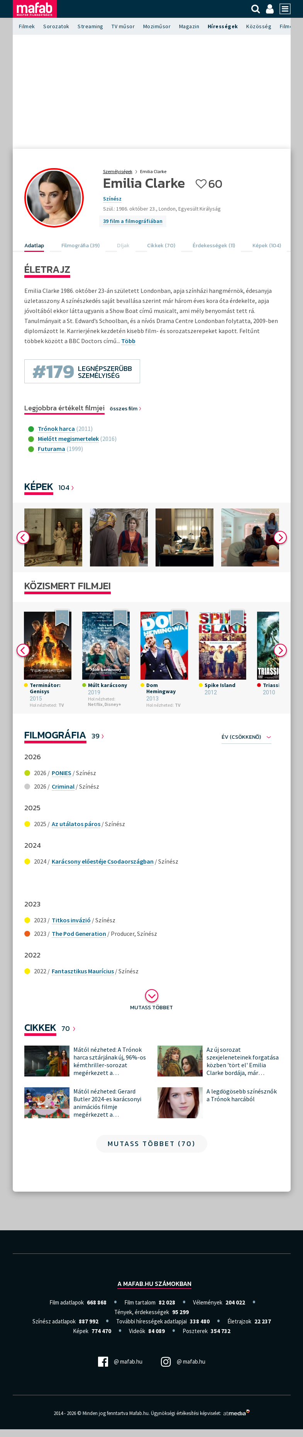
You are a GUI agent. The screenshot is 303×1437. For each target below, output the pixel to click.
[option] (53, 537)
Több (128, 341)
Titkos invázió (71, 920)
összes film (126, 409)
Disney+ (113, 704)
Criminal (63, 786)
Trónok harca (56, 428)
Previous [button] (23, 537)
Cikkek (40, 1027)
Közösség (258, 26)
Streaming (90, 26)
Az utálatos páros (76, 824)
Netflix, (96, 704)
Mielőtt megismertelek (68, 438)
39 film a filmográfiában (133, 221)
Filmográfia (55, 734)
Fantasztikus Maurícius (83, 971)
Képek (38, 486)
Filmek (27, 26)
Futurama (51, 448)
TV (61, 705)
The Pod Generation (79, 933)
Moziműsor (157, 26)
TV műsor (123, 26)
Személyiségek (117, 171)
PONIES (61, 773)
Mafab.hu (139, 1413)
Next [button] (280, 537)
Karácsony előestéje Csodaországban (103, 861)
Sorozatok (56, 26)
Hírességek (223, 26)
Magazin (189, 26)
